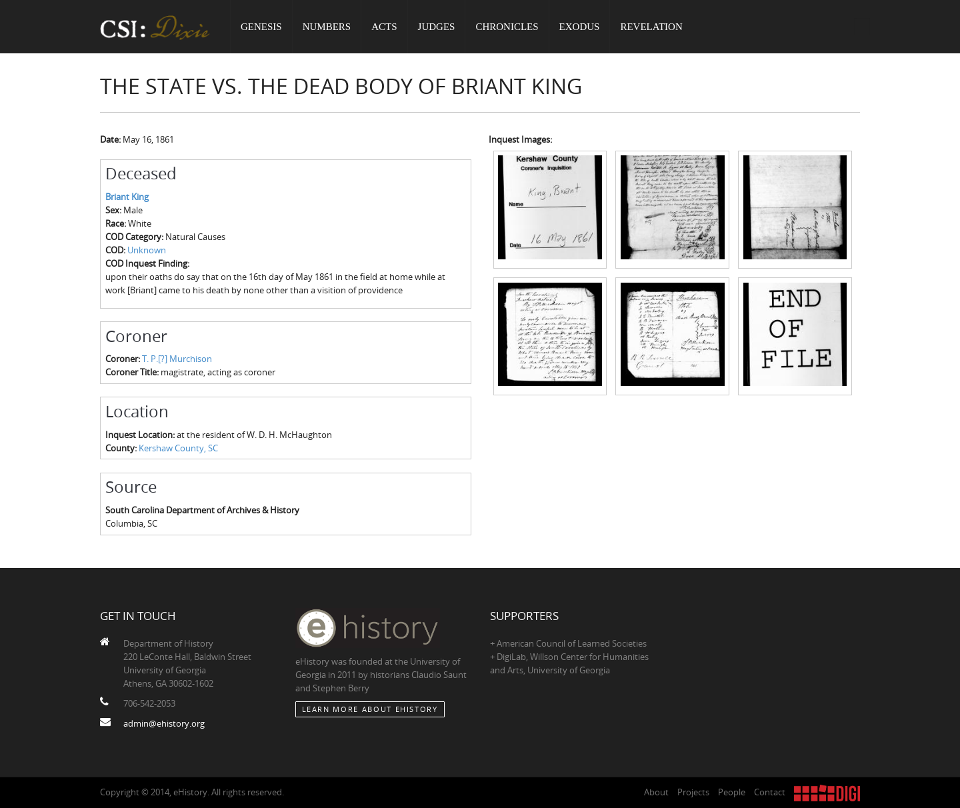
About (656, 792)
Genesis (261, 26)
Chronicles (506, 26)
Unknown (146, 250)
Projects (693, 792)
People (731, 792)
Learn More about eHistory (370, 709)
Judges (436, 26)
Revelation (651, 26)
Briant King (127, 197)
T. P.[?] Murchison (177, 359)
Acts (384, 26)
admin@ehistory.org (164, 723)
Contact (769, 792)
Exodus (579, 26)
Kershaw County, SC (178, 448)
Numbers (327, 26)
